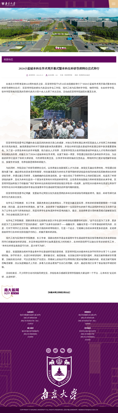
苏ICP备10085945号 (71, 410)
